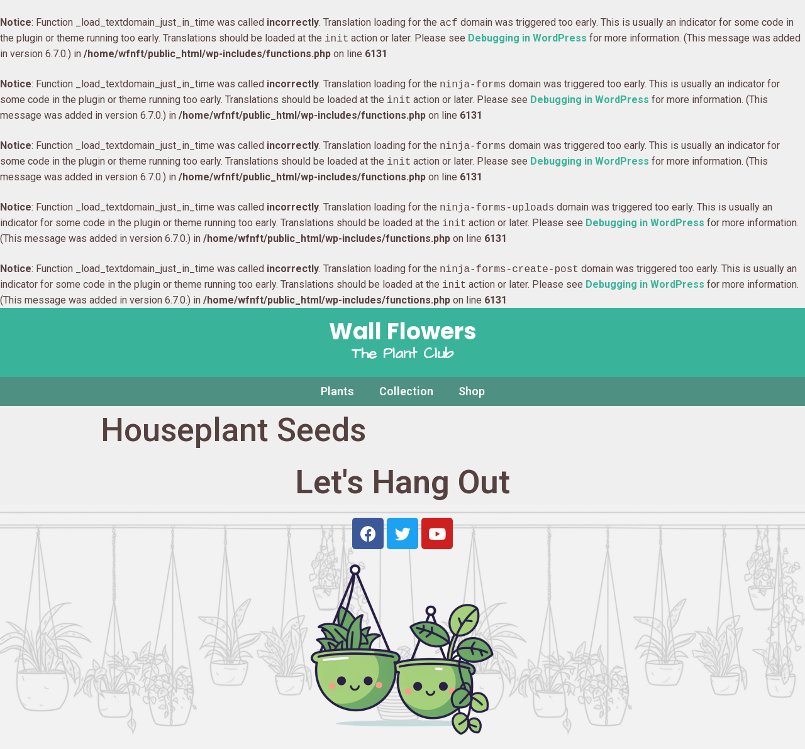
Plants (337, 391)
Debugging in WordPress (527, 39)
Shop (471, 391)
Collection (406, 391)
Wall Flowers (403, 331)
